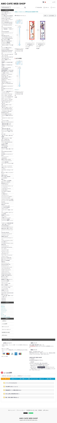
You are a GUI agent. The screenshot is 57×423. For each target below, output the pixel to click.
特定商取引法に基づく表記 (31, 410)
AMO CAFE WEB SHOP (13, 3)
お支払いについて (14, 378)
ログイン (53, 7)
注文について (41, 378)
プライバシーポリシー (6, 329)
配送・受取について (50, 378)
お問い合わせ (4, 335)
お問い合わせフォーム (41, 367)
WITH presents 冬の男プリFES (31, 11)
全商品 (16, 11)
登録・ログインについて (32, 378)
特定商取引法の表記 (6, 332)
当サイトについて (5, 326)
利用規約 (40, 410)
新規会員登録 (38, 7)
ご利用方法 (4, 320)
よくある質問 (4, 323)
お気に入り (46, 7)
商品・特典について (23, 378)
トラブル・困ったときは (5, 378)
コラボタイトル (21, 11)
